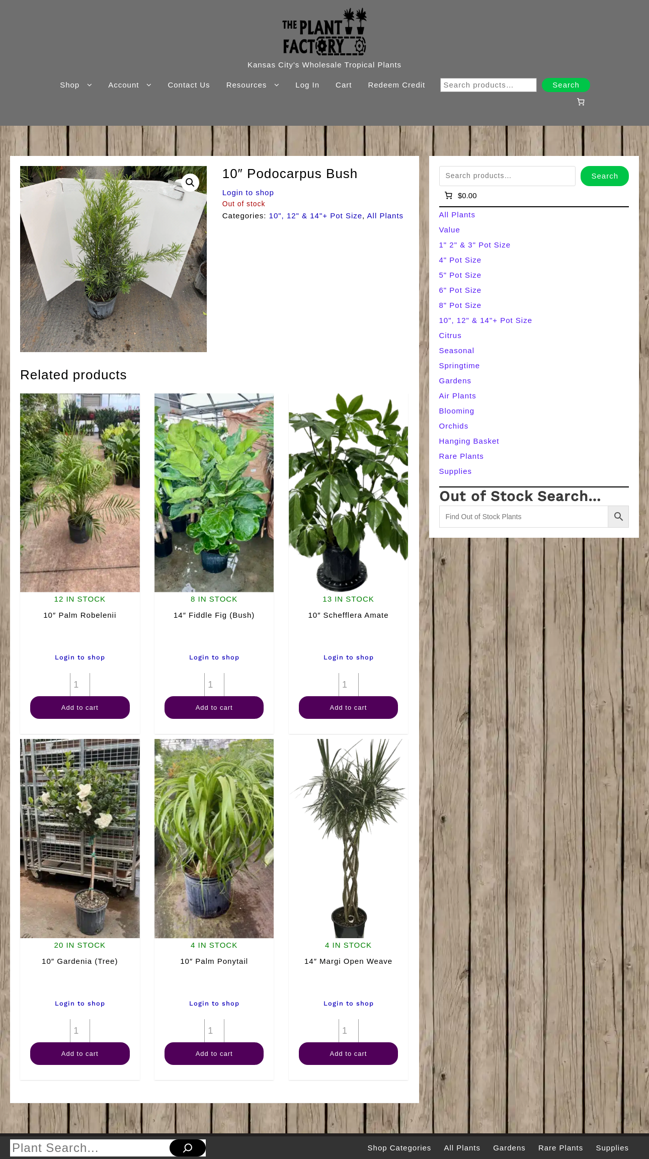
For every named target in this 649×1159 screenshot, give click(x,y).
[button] (190, 183)
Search (566, 84)
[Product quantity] (80, 684)
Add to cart (80, 707)
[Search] (188, 1147)
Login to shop (248, 192)
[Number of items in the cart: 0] (580, 101)
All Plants (385, 215)
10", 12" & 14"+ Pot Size (316, 215)
